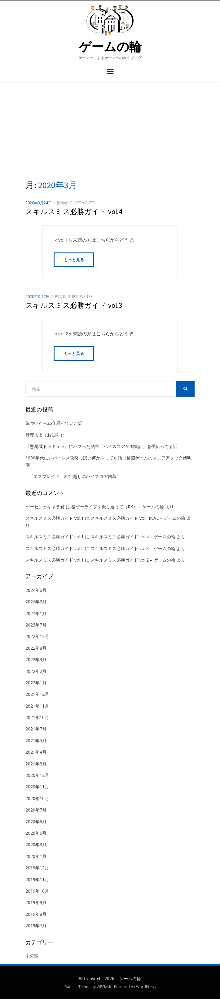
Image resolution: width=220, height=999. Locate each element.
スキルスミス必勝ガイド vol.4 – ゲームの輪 (132, 537)
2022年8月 (35, 648)
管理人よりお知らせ (44, 435)
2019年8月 (35, 914)
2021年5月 (35, 740)
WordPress (146, 986)
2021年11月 (37, 706)
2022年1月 (35, 683)
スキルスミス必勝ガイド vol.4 (73, 211)
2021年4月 (35, 752)
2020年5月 (35, 833)
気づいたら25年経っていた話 (53, 423)
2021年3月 (35, 764)
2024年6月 (35, 590)
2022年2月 (35, 671)
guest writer (82, 202)
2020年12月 (37, 775)
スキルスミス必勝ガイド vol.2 (54, 548)
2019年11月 (37, 879)
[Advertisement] (110, 129)
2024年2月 (35, 602)
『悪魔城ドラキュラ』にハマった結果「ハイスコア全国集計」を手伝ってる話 (101, 446)
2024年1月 (35, 613)
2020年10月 (37, 798)
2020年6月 (35, 822)
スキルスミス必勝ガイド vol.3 (73, 305)
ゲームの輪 (110, 46)
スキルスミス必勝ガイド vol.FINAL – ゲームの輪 (137, 518)
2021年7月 (35, 729)
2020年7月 (35, 810)
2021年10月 (37, 717)
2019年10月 (37, 891)
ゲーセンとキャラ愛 (44, 507)
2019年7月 (35, 925)
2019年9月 (35, 902)
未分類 (31, 956)
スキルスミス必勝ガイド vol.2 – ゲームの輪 (132, 560)
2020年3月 (35, 844)
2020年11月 (37, 787)
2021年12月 (37, 694)
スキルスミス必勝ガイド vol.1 (54, 518)
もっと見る (74, 259)
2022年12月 (37, 636)
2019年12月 (37, 868)
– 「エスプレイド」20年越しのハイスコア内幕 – (72, 476)
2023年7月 (35, 625)
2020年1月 (35, 856)
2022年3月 (35, 659)
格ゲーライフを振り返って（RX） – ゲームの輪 (117, 507)
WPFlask (104, 986)
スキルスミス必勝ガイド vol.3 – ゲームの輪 (132, 548)
